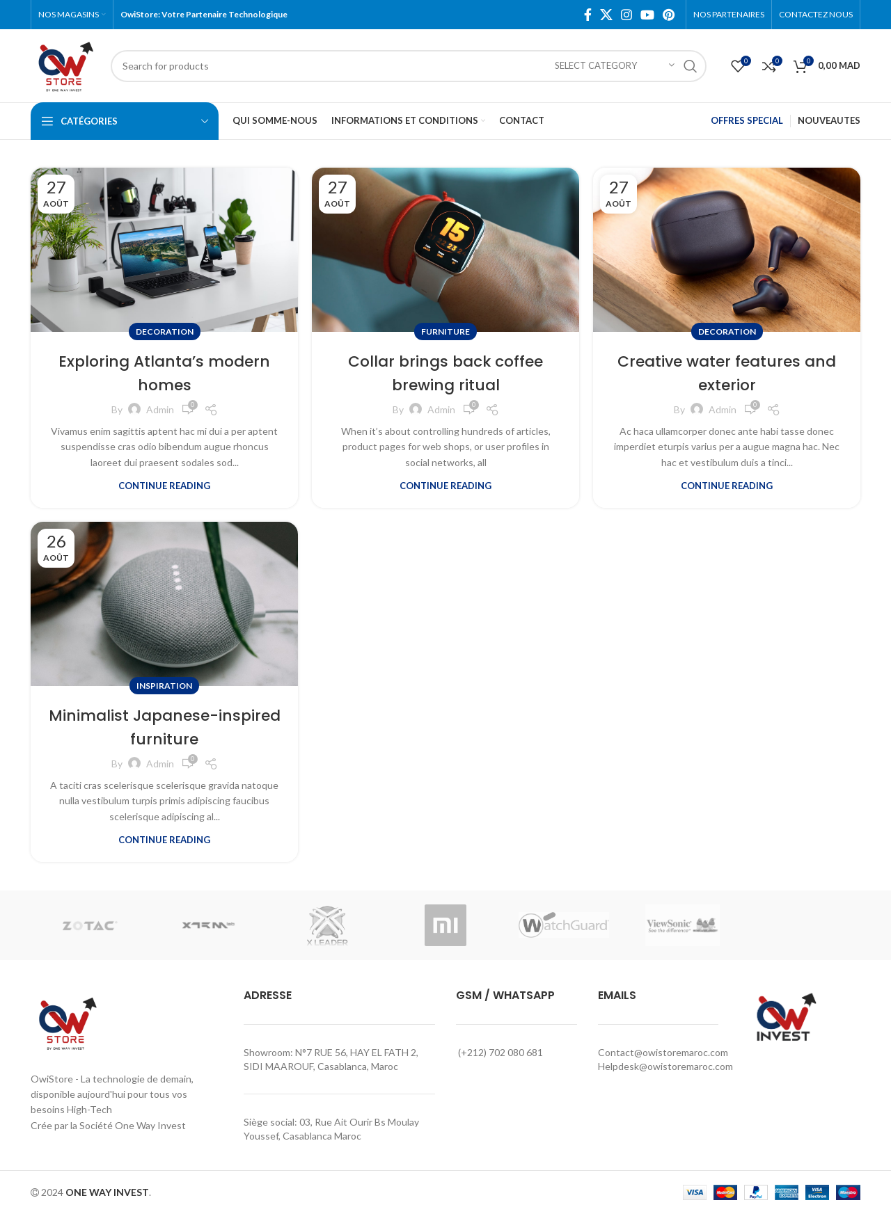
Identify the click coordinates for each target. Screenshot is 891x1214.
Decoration (165, 331)
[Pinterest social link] (669, 14)
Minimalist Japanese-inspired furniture (164, 726)
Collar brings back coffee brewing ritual (445, 372)
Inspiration (164, 685)
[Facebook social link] (588, 14)
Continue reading (164, 485)
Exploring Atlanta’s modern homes (164, 372)
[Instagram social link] (626, 14)
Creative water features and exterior (727, 372)
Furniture (445, 331)
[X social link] (606, 14)
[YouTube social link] (647, 14)
